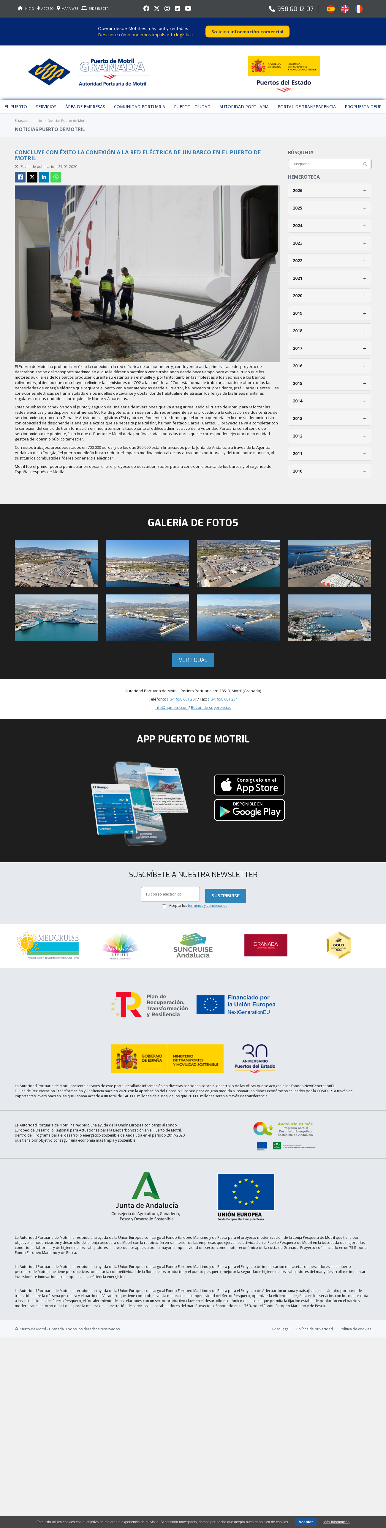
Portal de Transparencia (307, 102)
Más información (336, 1522)
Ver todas (193, 656)
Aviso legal (280, 1308)
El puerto (15, 102)
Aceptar (305, 1522)
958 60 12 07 (295, 9)
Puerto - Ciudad (192, 102)
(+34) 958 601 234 (223, 695)
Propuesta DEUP (363, 102)
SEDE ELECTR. (95, 8)
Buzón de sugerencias (211, 703)
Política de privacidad (314, 1308)
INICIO (26, 8)
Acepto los (198, 901)
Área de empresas (85, 102)
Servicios (46, 102)
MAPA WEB (67, 8)
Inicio (38, 116)
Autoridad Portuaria (244, 102)
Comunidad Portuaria (139, 102)
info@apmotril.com (172, 703)
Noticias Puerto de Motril (68, 116)
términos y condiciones (207, 901)
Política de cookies (355, 1308)
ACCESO (45, 8)
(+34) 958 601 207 (182, 695)
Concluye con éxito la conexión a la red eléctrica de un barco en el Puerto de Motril (138, 151)
